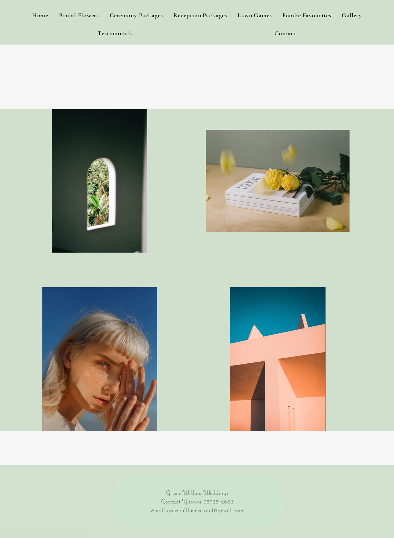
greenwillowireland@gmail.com (205, 510)
